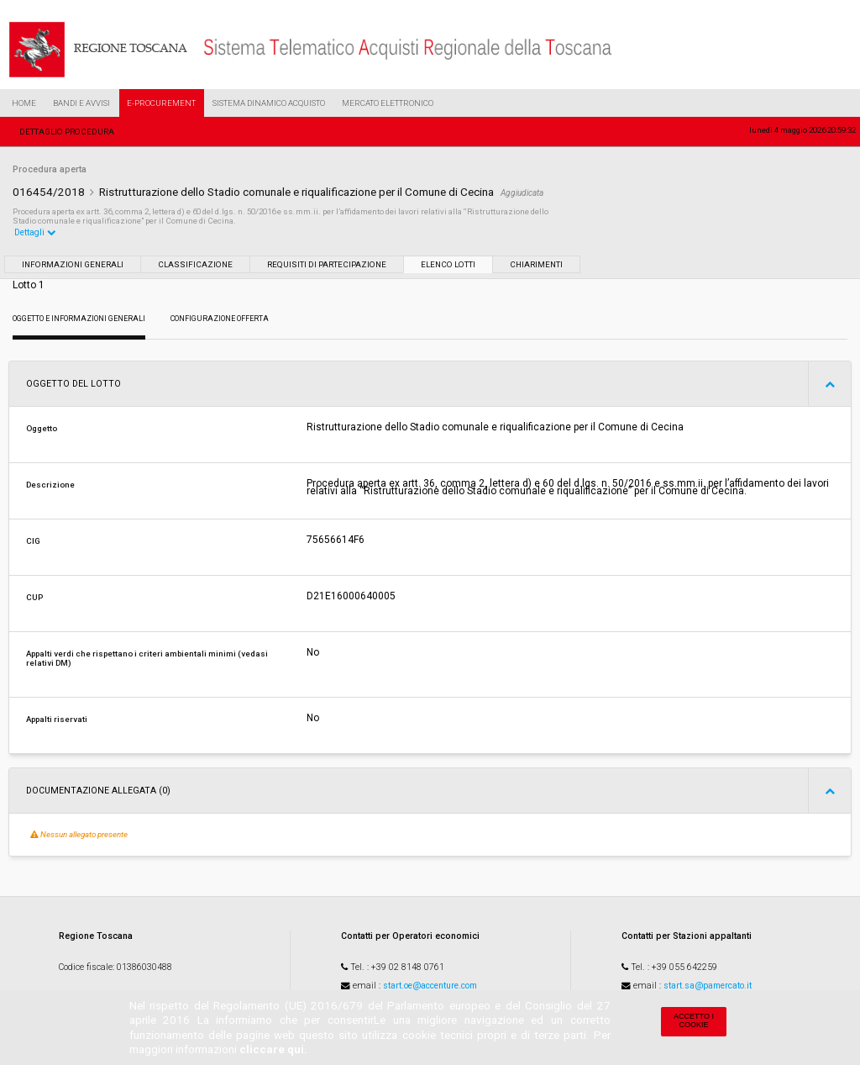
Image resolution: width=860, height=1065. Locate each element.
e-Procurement (161, 103)
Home (24, 103)
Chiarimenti (536, 264)
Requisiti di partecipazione (326, 264)
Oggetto (41, 428)
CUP (34, 597)
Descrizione (50, 484)
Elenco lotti (448, 264)
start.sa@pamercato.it (707, 985)
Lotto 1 (29, 285)
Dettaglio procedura (66, 131)
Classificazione (195, 264)
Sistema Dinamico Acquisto (268, 103)
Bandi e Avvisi (81, 103)
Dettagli (35, 232)
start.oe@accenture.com (430, 985)
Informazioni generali (72, 264)
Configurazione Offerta (219, 318)
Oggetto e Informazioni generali (79, 318)
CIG (33, 541)
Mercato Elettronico (387, 103)
